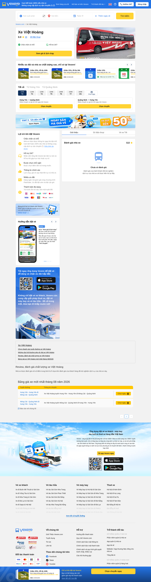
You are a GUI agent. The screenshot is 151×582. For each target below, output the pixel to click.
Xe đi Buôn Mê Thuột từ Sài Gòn (28, 490)
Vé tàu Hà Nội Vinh (53, 512)
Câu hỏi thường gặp (83, 555)
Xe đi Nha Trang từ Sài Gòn (26, 497)
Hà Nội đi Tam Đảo (114, 501)
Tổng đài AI (111, 555)
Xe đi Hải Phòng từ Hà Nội (25, 508)
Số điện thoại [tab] (98, 132)
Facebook (53, 556)
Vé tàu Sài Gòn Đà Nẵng (55, 497)
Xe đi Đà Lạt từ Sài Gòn (24, 501)
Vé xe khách (22, 485)
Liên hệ (48, 546)
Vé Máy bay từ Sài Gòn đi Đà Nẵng (89, 501)
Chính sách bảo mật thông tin (87, 542)
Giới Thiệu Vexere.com (54, 534)
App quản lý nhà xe (114, 541)
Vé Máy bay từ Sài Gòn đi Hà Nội (88, 497)
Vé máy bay (82, 485)
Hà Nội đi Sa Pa (113, 497)
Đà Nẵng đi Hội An (114, 505)
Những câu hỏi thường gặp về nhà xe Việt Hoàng (36, 352)
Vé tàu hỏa (51, 485)
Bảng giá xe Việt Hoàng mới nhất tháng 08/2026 (35, 359)
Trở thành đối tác (98, 4)
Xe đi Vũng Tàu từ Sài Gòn (25, 493)
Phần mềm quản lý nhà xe (116, 538)
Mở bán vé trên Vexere (80, 4)
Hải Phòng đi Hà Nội (114, 512)
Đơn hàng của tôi (62, 4)
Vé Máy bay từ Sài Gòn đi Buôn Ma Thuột (89, 513)
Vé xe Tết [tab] (123, 132)
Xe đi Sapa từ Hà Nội (23, 505)
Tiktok (51, 560)
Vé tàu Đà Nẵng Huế (53, 508)
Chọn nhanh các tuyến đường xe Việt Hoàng (34, 349)
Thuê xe (111, 485)
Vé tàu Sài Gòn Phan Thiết (56, 493)
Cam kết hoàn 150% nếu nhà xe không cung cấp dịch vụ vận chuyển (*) (37, 4)
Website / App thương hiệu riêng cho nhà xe (120, 550)
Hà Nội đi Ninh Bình (114, 490)
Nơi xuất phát (29, 16)
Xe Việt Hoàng (25, 345)
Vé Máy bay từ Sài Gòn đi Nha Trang (89, 493)
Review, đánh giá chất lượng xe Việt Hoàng (34, 356)
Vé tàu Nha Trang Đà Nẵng (56, 505)
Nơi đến (54, 16)
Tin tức (48, 542)
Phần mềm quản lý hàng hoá (117, 563)
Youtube (52, 564)
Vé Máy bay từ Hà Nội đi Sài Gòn (88, 490)
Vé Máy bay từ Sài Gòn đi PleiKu (88, 508)
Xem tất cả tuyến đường (75, 516)
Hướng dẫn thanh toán (84, 534)
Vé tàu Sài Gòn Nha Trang (55, 490)
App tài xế (110, 545)
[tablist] (98, 132)
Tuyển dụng (50, 538)
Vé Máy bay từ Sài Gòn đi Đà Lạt (88, 505)
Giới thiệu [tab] (74, 132)
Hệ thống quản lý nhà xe (117, 534)
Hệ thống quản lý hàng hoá (118, 560)
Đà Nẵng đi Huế (113, 508)
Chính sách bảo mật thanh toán (88, 546)
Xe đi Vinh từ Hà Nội (23, 512)
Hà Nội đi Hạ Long (113, 493)
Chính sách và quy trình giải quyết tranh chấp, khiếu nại (88, 550)
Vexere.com (20, 24)
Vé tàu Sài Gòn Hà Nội (54, 501)
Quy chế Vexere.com (84, 538)
